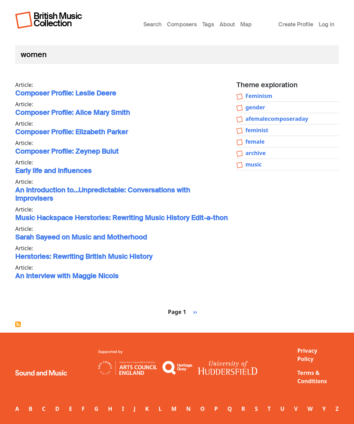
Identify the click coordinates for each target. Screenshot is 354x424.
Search (152, 24)
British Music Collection (58, 19)
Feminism (258, 96)
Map (246, 24)
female (254, 141)
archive (255, 153)
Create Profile (295, 24)
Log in (326, 24)
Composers (182, 24)
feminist (256, 130)
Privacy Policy (307, 355)
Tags (208, 24)
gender (255, 107)
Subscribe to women (18, 324)
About (227, 24)
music (253, 164)
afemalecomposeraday (276, 119)
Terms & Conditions (312, 377)
